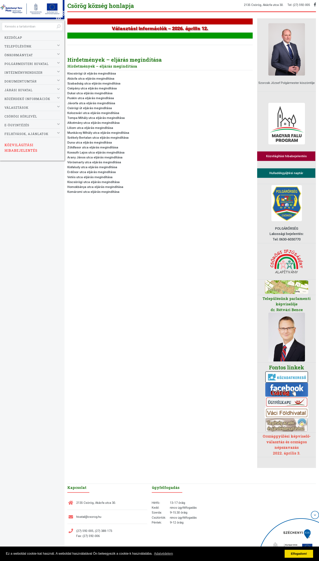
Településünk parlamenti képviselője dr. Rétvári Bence (286, 304)
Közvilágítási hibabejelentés (20, 147)
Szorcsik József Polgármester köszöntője (286, 83)
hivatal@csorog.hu (88, 517)
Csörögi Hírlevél (20, 116)
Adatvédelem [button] (163, 553)
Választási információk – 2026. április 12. (160, 28)
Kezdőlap (13, 38)
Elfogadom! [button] (299, 553)
